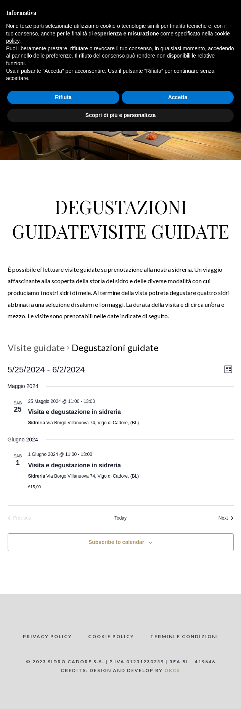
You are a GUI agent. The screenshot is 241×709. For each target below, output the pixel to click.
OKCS (172, 670)
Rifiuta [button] (63, 97)
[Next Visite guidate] (226, 518)
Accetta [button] (178, 97)
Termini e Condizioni (184, 636)
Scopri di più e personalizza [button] (120, 115)
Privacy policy (47, 636)
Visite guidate (36, 347)
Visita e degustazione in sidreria (74, 412)
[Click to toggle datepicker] (46, 369)
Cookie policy (111, 636)
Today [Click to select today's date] (120, 518)
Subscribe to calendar (116, 542)
